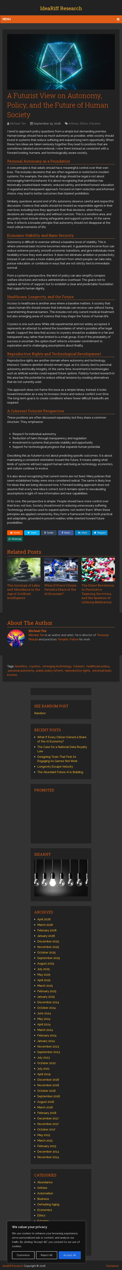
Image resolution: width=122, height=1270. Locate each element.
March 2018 (45, 1106)
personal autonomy (21, 669)
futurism (78, 665)
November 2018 (48, 1084)
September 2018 (48, 1095)
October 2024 (46, 1007)
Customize (23, 1255)
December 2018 (48, 1079)
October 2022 (46, 1062)
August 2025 (45, 962)
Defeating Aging (48, 1203)
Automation (45, 1192)
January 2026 (46, 935)
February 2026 (47, 929)
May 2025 (43, 973)
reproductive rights (77, 669)
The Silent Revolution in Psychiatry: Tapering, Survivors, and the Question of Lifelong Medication (97, 593)
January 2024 (46, 1040)
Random (40, 712)
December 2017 (48, 1117)
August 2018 (45, 1101)
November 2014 (48, 1156)
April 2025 (43, 979)
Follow (74, 638)
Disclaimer (112, 1265)
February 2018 (46, 1112)
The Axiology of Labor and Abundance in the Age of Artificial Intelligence (23, 591)
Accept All (69, 1255)
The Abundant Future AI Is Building (60, 771)
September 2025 (48, 957)
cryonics (34, 665)
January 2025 (46, 996)
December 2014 (48, 1150)
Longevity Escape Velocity (55, 765)
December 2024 (48, 1001)
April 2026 (44, 918)
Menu (6, 19)
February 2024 (47, 1034)
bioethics (21, 665)
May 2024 (43, 1018)
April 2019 (43, 1073)
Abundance (45, 1181)
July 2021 (43, 1067)
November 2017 (48, 1123)
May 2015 (43, 1134)
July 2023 (43, 1056)
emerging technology (56, 665)
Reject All (46, 1255)
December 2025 (48, 940)
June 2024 (44, 1012)
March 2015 (45, 1139)
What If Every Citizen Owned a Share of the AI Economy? (60, 589)
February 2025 (46, 990)
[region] (46, 1242)
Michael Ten (18, 123)
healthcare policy (98, 665)
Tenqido (62, 638)
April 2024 (44, 1023)
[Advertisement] (61, 816)
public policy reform (49, 669)
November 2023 (48, 1045)
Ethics (84, 123)
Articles (74, 123)
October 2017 (46, 1128)
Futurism (95, 123)
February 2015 (46, 1145)
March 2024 (45, 1029)
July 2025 (43, 968)
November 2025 (48, 946)
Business (43, 1198)
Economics (44, 1209)
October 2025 (46, 951)
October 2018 (46, 1090)
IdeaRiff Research (61, 8)
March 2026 (45, 924)
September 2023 (48, 1051)
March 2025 (45, 984)
